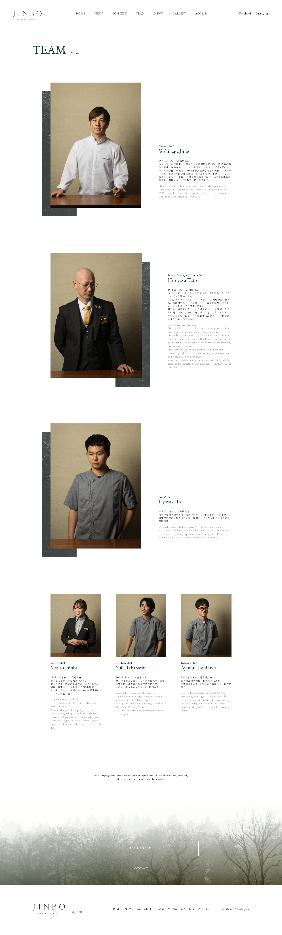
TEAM (159, 908)
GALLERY (188, 908)
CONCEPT (144, 908)
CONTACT (141, 868)
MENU (172, 908)
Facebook (245, 13)
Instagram (262, 13)
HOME (116, 908)
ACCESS (203, 908)
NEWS (129, 908)
